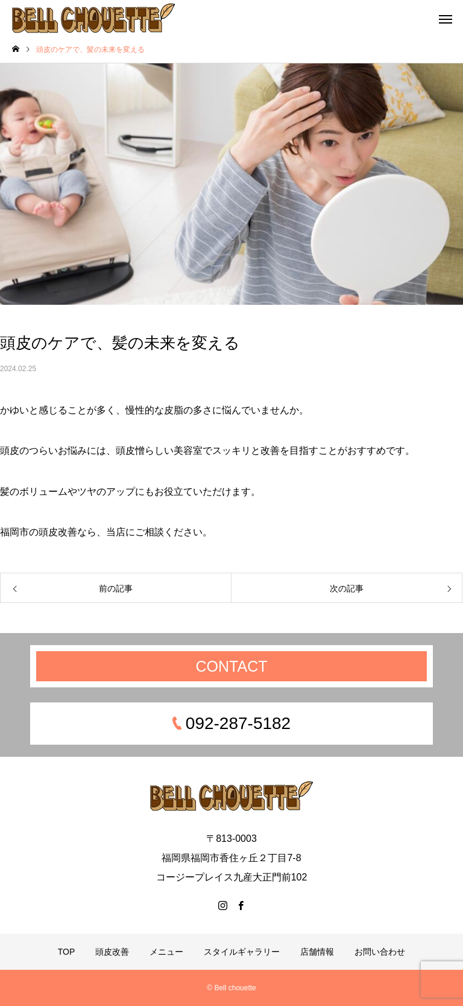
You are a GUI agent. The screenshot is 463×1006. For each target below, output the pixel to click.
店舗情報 (317, 952)
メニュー (166, 952)
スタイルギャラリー (242, 952)
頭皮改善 (112, 952)
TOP (66, 952)
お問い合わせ (379, 952)
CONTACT (232, 666)
